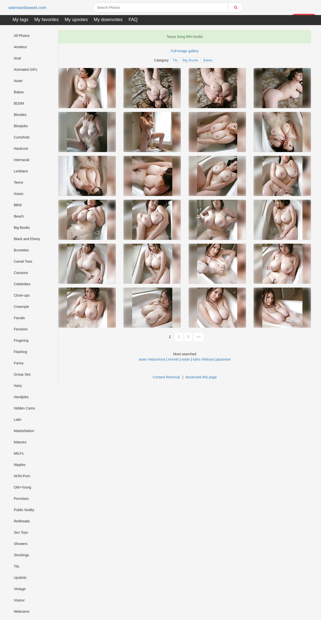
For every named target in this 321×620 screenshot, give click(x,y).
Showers (20, 544)
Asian (18, 81)
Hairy (18, 386)
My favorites (46, 19)
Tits (16, 566)
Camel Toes (23, 261)
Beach (19, 216)
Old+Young (22, 487)
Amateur (20, 47)
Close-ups (22, 295)
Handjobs (21, 397)
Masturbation (24, 431)
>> (199, 337)
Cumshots (22, 137)
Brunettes (21, 250)
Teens (18, 182)
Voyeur (19, 600)
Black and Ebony (27, 239)
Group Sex (22, 374)
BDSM (19, 103)
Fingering (21, 340)
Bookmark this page (201, 377)
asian (186, 359)
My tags (20, 19)
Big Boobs (22, 228)
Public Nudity (24, 510)
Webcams (21, 611)
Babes (19, 92)
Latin (17, 420)
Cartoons (21, 273)
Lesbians (21, 171)
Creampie (21, 307)
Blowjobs (21, 126)
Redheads (22, 521)
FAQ (133, 19)
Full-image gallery (184, 51)
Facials (19, 318)
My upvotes (76, 19)
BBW (18, 205)
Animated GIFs (25, 69)
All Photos (22, 36)
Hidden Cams (24, 408)
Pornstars (21, 499)
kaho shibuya (203, 359)
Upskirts (20, 578)
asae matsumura (152, 359)
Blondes (20, 115)
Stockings (21, 555)
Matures (20, 442)
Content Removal (166, 377)
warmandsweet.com (29, 7)
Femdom (21, 329)
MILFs (19, 453)
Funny (19, 363)
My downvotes (108, 19)
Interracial (21, 160)
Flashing (20, 352)
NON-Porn (22, 476)
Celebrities (22, 284)
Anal (17, 58)
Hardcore (21, 149)
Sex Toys (21, 532)
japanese (223, 359)
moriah (173, 359)
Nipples (20, 465)
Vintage (20, 589)
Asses (18, 194)
